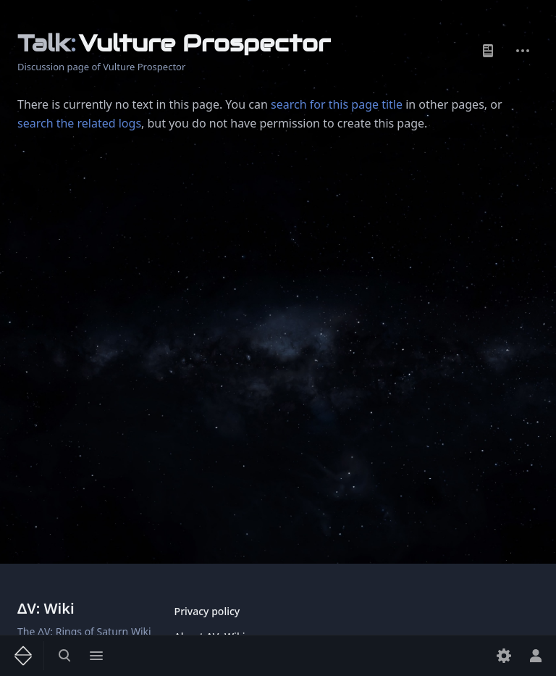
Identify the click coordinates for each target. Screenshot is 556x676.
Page (488, 50)
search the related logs (79, 123)
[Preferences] (503, 655)
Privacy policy (207, 611)
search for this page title (337, 104)
